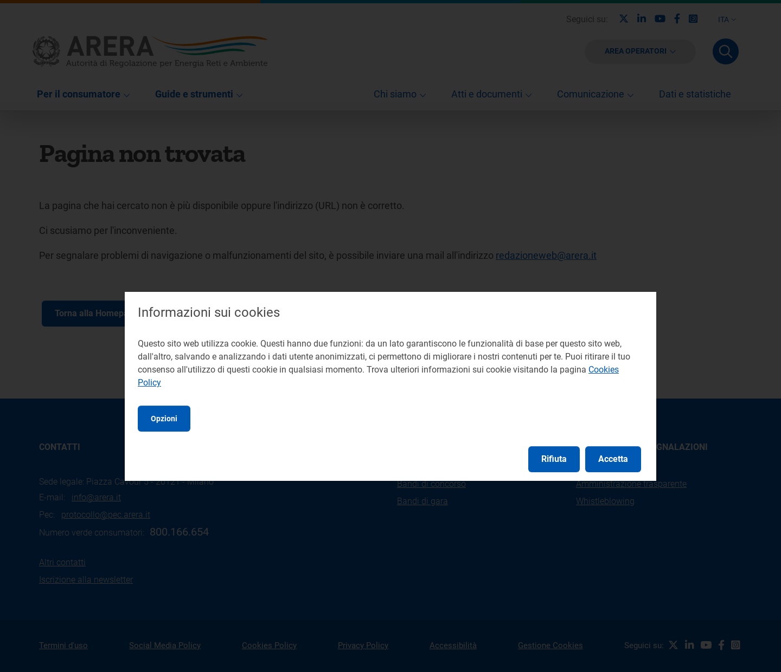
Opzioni (164, 418)
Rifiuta (554, 459)
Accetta (613, 459)
